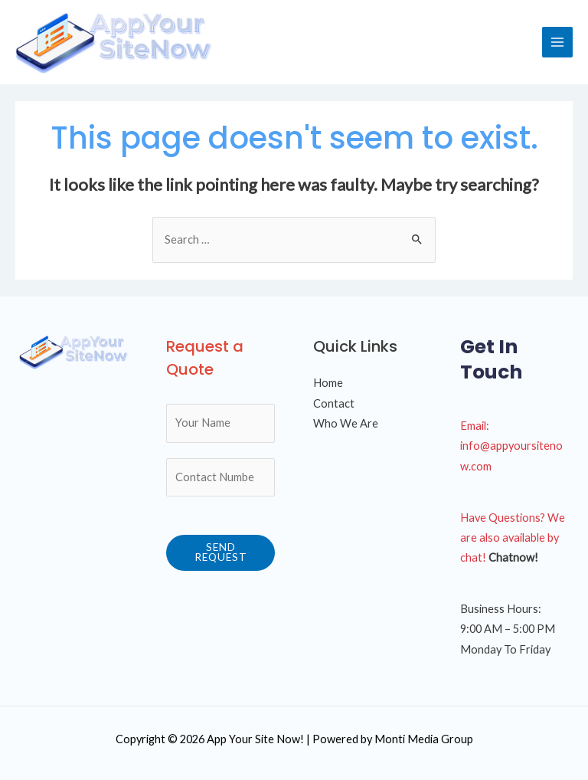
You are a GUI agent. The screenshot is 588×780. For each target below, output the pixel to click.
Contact (333, 403)
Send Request (220, 552)
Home (328, 382)
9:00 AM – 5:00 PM (507, 628)
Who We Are (345, 423)
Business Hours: (500, 608)
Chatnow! (513, 557)
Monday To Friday (505, 649)
